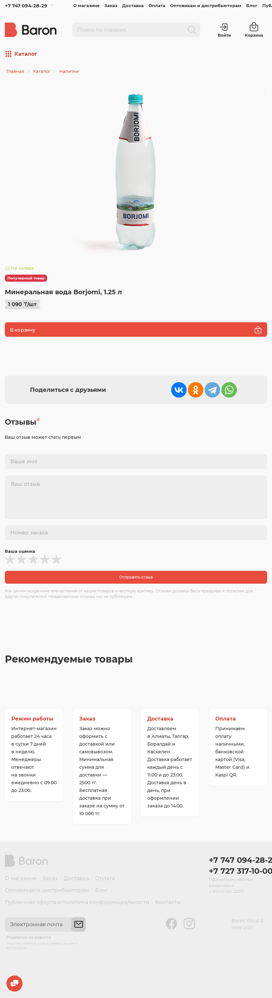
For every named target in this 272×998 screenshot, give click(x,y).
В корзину (136, 330)
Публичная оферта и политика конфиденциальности (77, 902)
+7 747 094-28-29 (26, 6)
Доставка (133, 5)
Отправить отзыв (136, 577)
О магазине (86, 5)
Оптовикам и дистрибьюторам (205, 5)
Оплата (157, 5)
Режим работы (32, 719)
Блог (251, 5)
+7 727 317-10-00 (238, 871)
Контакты (168, 902)
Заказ (110, 5)
